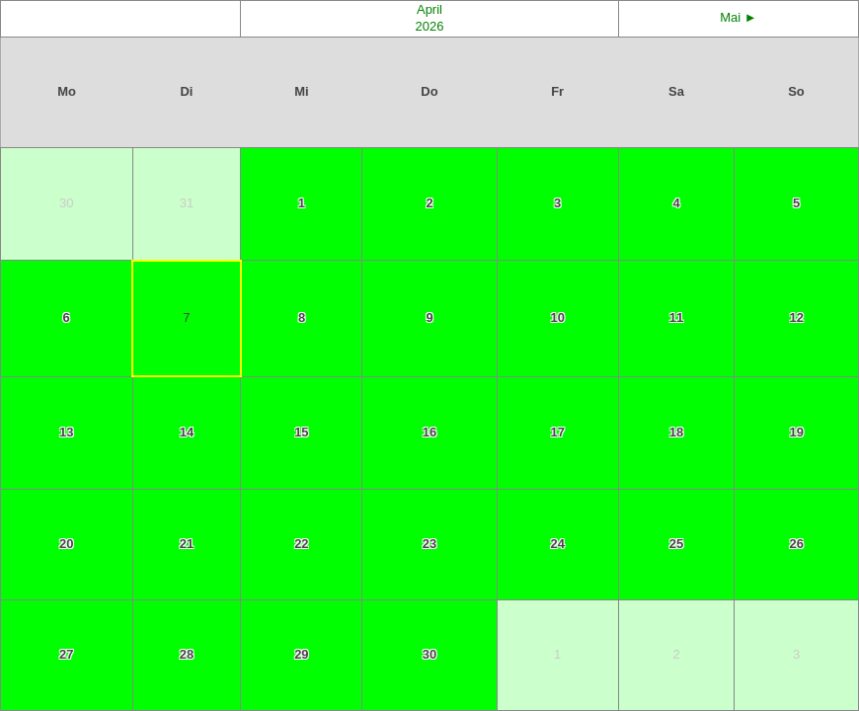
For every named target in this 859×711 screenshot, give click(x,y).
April (429, 9)
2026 (430, 26)
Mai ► (738, 17)
